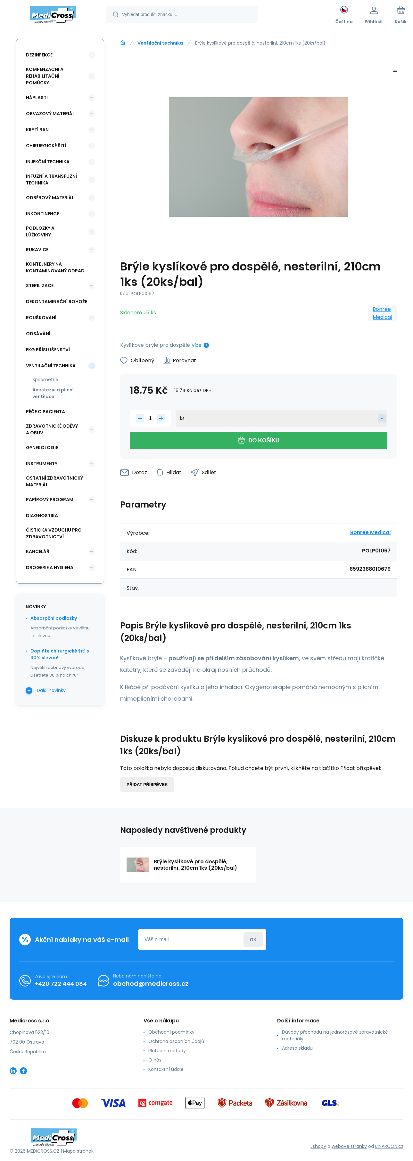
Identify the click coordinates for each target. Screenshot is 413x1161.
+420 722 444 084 (61, 984)
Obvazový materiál (50, 113)
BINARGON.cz (389, 1146)
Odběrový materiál (50, 197)
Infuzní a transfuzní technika (51, 179)
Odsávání (38, 333)
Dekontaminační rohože (56, 301)
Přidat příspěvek (147, 784)
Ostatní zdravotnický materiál (54, 481)
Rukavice (37, 249)
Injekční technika (48, 161)
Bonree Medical (382, 313)
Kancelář (37, 551)
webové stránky (349, 1146)
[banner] (53, 15)
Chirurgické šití (46, 145)
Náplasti (37, 97)
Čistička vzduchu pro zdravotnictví (54, 533)
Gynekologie (42, 447)
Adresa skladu (297, 1048)
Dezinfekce (39, 55)
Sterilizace (40, 285)
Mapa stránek (78, 1151)
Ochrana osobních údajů (176, 1041)
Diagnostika (42, 515)
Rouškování (41, 317)
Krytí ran (37, 129)
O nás (154, 1060)
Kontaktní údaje (166, 1069)
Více (197, 345)
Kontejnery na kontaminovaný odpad (55, 267)
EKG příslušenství (48, 349)
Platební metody (167, 1050)
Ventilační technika (160, 43)
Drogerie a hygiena (49, 567)
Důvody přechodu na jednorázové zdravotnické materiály (335, 1035)
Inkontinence (42, 213)
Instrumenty (41, 463)
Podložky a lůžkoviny (40, 231)
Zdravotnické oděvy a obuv (52, 429)
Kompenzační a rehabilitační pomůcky (44, 76)
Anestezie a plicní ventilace (53, 393)
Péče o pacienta (45, 411)
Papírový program (49, 499)
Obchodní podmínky (171, 1032)
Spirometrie (45, 379)
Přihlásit (253, 939)
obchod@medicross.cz (150, 983)
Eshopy (318, 1146)
